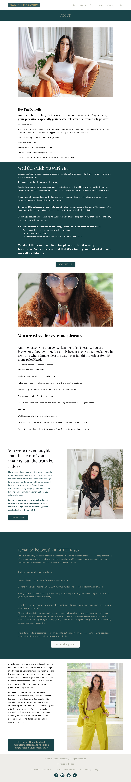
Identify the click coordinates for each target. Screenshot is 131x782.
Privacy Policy (85, 769)
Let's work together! (65, 644)
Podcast (93, 5)
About (102, 5)
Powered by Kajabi (65, 764)
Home (75, 5)
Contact (110, 5)
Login (119, 5)
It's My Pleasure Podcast (41, 769)
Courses (83, 5)
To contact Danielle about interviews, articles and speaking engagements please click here (31, 744)
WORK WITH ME (65, 264)
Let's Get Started (17, 517)
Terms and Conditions (66, 769)
